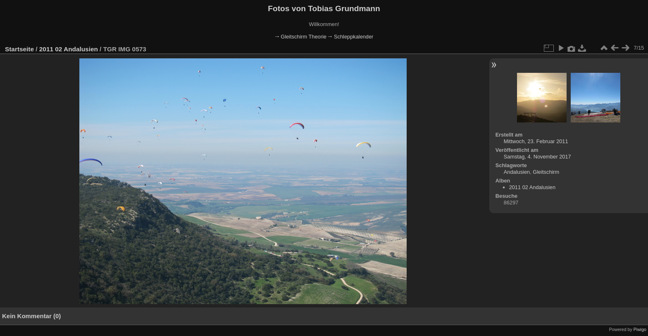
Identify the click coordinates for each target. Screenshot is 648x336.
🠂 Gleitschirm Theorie (300, 37)
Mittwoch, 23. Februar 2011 (536, 141)
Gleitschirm (546, 172)
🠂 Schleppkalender (350, 37)
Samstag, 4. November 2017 (537, 157)
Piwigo (640, 329)
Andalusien (517, 172)
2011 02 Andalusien (68, 49)
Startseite (19, 49)
